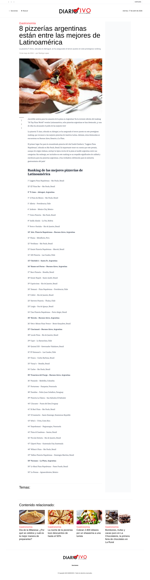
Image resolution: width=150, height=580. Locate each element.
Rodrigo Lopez (44, 53)
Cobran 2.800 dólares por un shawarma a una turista (89, 533)
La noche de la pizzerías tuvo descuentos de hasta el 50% (60, 533)
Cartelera (138, 2)
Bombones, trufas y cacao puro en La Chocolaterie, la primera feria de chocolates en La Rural (117, 536)
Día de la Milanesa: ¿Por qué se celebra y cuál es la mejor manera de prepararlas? (31, 534)
